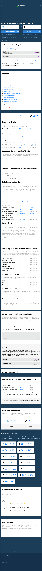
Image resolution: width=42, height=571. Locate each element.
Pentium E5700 (12, 39)
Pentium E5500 (4, 39)
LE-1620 (31, 34)
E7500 (2, 36)
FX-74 (27, 34)
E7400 (17, 34)
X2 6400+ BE (30, 39)
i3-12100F (7, 48)
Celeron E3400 (11, 34)
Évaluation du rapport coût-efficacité (12, 79)
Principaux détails (8, 77)
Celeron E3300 (4, 34)
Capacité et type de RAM (9, 87)
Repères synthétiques (9, 89)
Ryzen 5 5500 (8, 60)
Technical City (21, 6)
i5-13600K (12, 48)
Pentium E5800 (4, 40)
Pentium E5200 (15, 36)
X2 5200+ (30, 37)
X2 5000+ (25, 37)
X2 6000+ (25, 39)
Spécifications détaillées (9, 81)
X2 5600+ (35, 37)
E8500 (9, 36)
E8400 (6, 36)
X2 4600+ (25, 36)
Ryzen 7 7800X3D (18, 60)
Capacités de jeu (8, 91)
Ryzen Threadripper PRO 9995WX (37, 61)
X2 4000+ (35, 36)
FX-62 (24, 34)
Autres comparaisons (9, 97)
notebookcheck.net (37, 556)
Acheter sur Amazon (12, 31)
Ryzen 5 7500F (13, 60)
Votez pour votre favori (9, 95)
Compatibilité (7, 83)
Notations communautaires (10, 99)
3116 (31, 128)
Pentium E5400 (12, 37)
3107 (20, 128)
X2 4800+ (30, 36)
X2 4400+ (36, 34)
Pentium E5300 (4, 37)
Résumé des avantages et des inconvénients (14, 93)
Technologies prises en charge (11, 85)
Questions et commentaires (10, 101)
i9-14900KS (18, 48)
